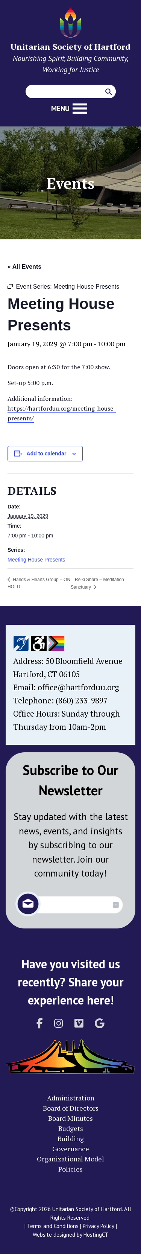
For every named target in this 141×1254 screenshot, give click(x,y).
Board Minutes (70, 1118)
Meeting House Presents (36, 560)
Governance (70, 1148)
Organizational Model (70, 1158)
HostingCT (96, 1234)
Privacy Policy (98, 1226)
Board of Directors (71, 1107)
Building (71, 1138)
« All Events (24, 266)
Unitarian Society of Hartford (70, 46)
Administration (70, 1097)
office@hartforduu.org (78, 687)
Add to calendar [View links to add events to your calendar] (47, 453)
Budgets (70, 1128)
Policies (70, 1168)
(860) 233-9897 (82, 700)
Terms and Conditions (53, 1226)
